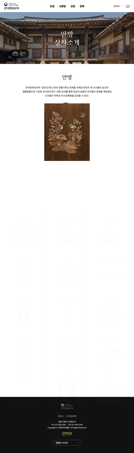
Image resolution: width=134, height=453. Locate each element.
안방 (72, 6)
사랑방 (62, 6)
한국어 (116, 6)
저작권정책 (71, 416)
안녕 (52, 6)
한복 (82, 6)
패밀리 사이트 (62, 442)
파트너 (61, 416)
